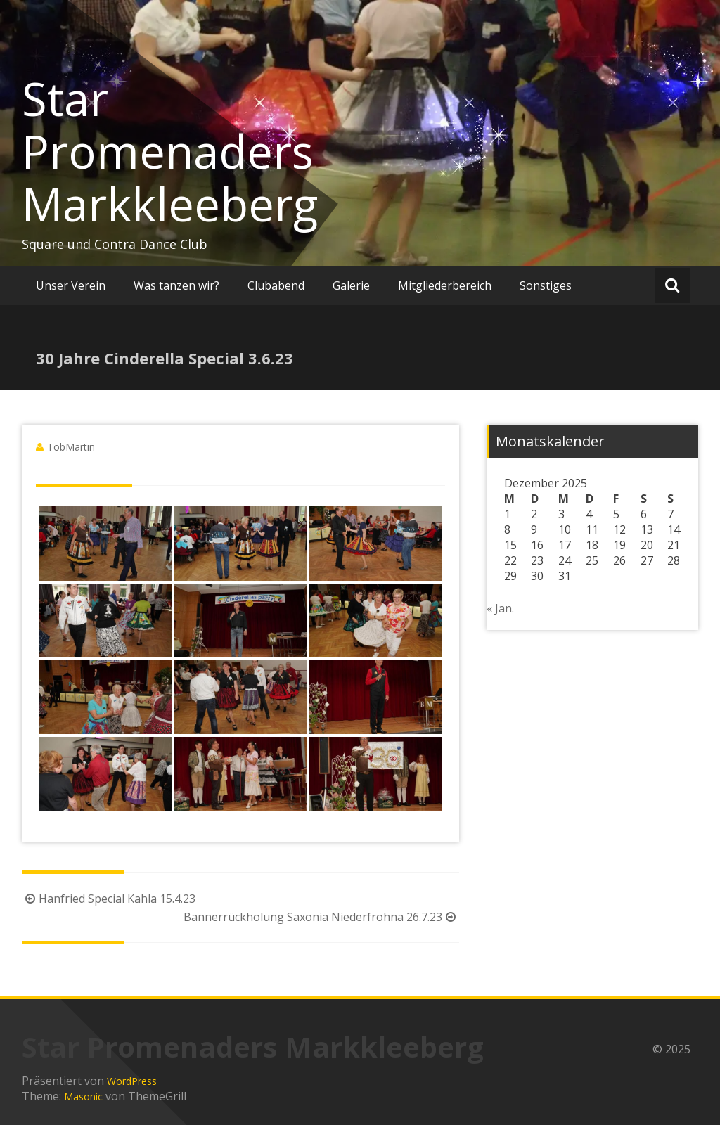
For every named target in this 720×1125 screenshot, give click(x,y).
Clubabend (276, 285)
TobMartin (71, 447)
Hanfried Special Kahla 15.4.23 (108, 898)
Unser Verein (70, 285)
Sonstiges (546, 285)
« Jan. (500, 608)
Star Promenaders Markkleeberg (170, 151)
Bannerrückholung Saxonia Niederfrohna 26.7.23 (321, 917)
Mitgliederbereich (444, 285)
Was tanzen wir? (176, 285)
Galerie (351, 285)
